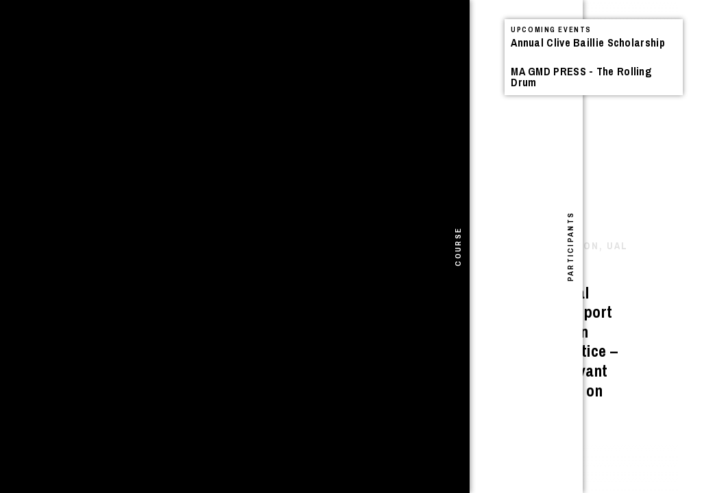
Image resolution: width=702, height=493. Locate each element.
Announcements (118, 44)
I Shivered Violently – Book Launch (185, 84)
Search (331, 31)
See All (435, 46)
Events (184, 44)
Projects (229, 44)
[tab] (12, 246)
